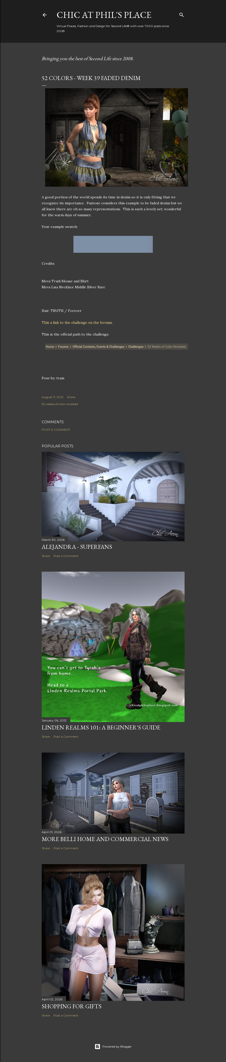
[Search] (182, 14)
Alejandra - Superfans (77, 547)
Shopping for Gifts (71, 1006)
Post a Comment (56, 429)
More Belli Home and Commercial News (105, 839)
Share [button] (71, 397)
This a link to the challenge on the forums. (78, 322)
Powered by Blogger (113, 1047)
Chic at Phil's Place (104, 15)
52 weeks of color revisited (60, 404)
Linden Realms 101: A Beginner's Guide (101, 727)
